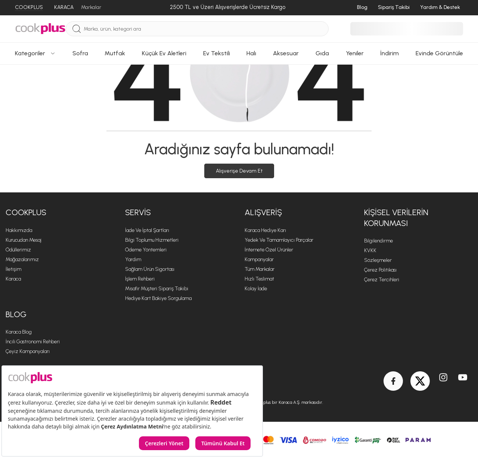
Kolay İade (256, 288)
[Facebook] (393, 381)
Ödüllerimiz (18, 250)
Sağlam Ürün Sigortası (149, 269)
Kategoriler (35, 53)
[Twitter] (420, 381)
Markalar (91, 7)
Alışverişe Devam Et (239, 171)
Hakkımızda (19, 230)
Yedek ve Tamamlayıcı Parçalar (279, 240)
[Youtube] (462, 381)
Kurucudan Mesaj (23, 240)
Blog (362, 7)
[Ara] (76, 29)
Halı (251, 53)
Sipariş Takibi (394, 7)
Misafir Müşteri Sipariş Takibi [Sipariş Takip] (156, 288)
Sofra (80, 53)
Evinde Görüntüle (439, 53)
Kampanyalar (259, 259)
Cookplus (26, 212)
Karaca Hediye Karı (265, 230)
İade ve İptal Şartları (147, 230)
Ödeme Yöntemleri (146, 250)
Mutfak (115, 53)
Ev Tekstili (216, 53)
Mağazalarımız (22, 259)
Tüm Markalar (259, 269)
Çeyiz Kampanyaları (28, 351)
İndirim (389, 53)
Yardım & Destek (440, 7)
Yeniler (355, 53)
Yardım (133, 259)
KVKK (370, 250)
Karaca (13, 279)
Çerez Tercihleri (381, 279)
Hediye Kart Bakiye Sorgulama (158, 298)
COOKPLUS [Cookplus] (29, 7)
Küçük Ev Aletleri (164, 53)
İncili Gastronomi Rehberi (33, 341)
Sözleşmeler (378, 260)
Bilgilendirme (378, 241)
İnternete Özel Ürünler (269, 250)
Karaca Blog (19, 332)
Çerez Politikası (380, 270)
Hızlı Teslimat (259, 279)
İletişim (13, 269)
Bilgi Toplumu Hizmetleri (152, 240)
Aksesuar (286, 53)
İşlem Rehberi (140, 279)
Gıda (322, 53)
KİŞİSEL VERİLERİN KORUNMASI (396, 217)
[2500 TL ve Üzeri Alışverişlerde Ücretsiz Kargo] (227, 7)
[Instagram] (443, 381)
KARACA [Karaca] (64, 7)
